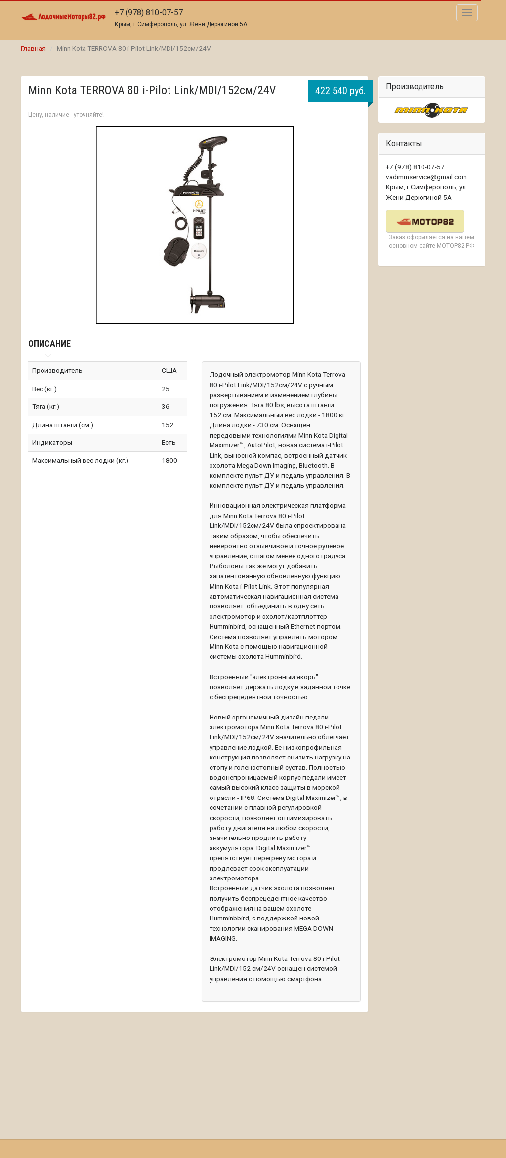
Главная (33, 48)
